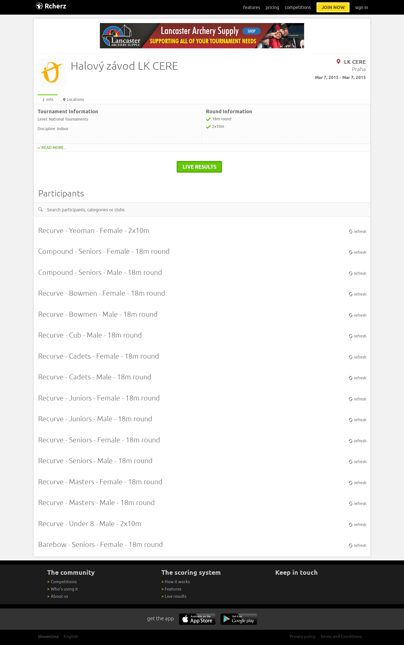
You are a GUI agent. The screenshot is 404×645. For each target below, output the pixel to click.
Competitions (62, 581)
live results (199, 166)
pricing (272, 7)
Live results (174, 596)
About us (57, 596)
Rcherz (51, 6)
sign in (361, 7)
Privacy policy (302, 636)
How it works (175, 581)
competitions (298, 7)
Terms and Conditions (341, 636)
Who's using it (62, 589)
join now (333, 7)
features (251, 7)
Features (171, 589)
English (71, 636)
